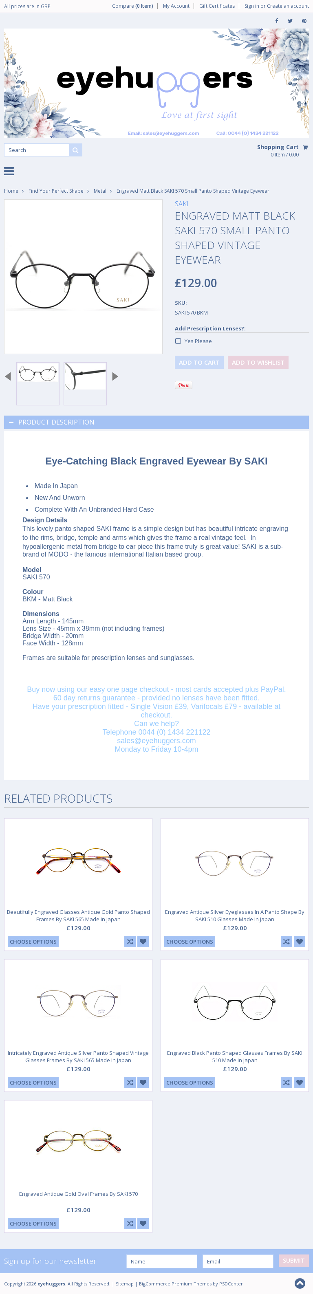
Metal (100, 190)
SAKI (182, 203)
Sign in (252, 6)
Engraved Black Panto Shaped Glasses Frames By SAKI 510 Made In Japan (234, 1056)
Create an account (288, 6)
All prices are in (27, 6)
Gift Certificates (217, 6)
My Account (176, 6)
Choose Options (33, 941)
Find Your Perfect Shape (56, 190)
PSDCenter (231, 1284)
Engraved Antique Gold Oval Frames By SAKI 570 (78, 1193)
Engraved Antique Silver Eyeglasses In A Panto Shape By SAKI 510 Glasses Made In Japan (234, 915)
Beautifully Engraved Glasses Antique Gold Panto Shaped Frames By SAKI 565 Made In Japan (78, 915)
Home (11, 190)
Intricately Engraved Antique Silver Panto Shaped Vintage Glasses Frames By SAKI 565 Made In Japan (78, 1056)
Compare (132, 6)
